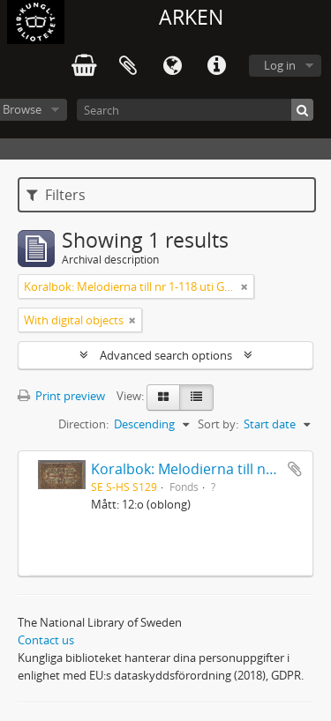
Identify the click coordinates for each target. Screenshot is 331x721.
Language (172, 66)
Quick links (216, 66)
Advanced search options (166, 355)
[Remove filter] (244, 286)
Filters (56, 194)
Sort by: (218, 424)
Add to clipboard (295, 469)
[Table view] (196, 397)
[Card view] (163, 397)
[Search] (195, 110)
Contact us (46, 640)
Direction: (83, 424)
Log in (280, 65)
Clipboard (128, 66)
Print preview (61, 396)
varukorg (84, 66)
